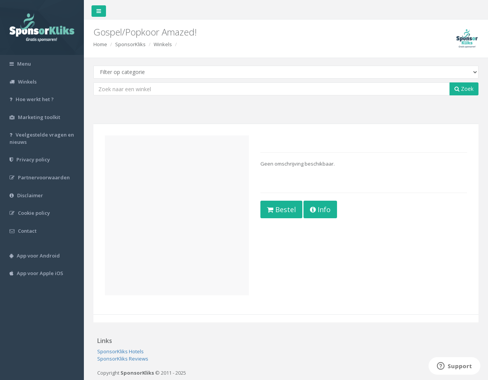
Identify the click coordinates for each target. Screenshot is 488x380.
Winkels (163, 44)
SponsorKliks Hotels (120, 351)
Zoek (464, 88)
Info (320, 209)
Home (100, 44)
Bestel (281, 209)
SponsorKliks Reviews (122, 358)
